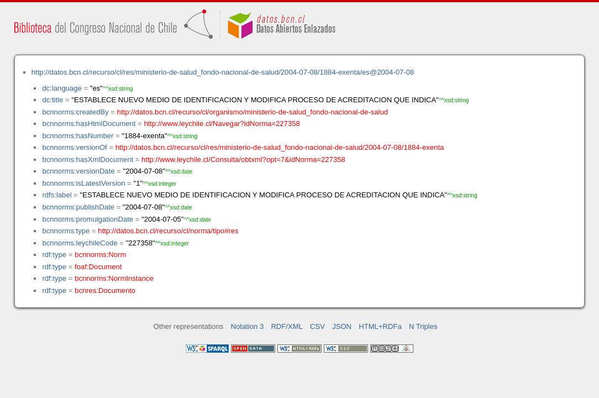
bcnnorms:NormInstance (114, 278)
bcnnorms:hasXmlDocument (87, 159)
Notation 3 (247, 326)
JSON (341, 326)
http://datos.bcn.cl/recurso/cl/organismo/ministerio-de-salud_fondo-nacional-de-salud (252, 112)
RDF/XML (287, 326)
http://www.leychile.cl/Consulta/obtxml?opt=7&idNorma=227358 (243, 159)
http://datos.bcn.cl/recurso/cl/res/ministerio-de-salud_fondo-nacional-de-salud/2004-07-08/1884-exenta (279, 147)
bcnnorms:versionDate (78, 171)
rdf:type (54, 254)
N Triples (423, 326)
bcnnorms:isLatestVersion (83, 183)
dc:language (61, 88)
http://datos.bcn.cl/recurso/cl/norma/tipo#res (168, 231)
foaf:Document (98, 267)
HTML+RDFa (380, 326)
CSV (317, 326)
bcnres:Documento (105, 290)
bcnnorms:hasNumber (77, 136)
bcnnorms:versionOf (74, 147)
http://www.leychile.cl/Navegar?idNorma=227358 (222, 123)
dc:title (52, 100)
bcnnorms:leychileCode (79, 243)
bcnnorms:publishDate (78, 207)
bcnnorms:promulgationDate (87, 219)
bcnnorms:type (66, 231)
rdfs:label (56, 195)
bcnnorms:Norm (100, 254)
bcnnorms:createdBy (75, 112)
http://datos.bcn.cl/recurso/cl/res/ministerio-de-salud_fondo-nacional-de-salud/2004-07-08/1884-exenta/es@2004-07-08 (222, 72)
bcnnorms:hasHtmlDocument (88, 123)
